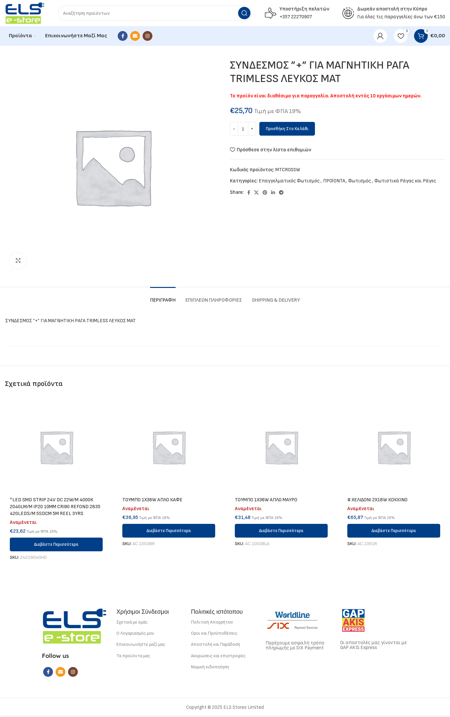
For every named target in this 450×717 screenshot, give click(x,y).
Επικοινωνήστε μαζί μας (140, 644)
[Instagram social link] (147, 36)
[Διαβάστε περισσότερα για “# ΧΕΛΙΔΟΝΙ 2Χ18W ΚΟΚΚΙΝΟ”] (393, 531)
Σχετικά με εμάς (131, 622)
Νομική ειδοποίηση (210, 667)
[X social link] (256, 192)
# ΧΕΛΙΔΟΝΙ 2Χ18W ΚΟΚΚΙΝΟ (377, 500)
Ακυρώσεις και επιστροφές (218, 656)
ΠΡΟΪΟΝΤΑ (334, 181)
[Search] (155, 13)
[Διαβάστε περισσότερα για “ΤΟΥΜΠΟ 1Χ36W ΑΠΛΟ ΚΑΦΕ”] (168, 531)
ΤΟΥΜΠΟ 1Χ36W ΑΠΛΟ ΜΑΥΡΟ (266, 500)
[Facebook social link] (123, 36)
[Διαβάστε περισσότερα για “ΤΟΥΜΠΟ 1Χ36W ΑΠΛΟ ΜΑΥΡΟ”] (281, 531)
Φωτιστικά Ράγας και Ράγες (405, 181)
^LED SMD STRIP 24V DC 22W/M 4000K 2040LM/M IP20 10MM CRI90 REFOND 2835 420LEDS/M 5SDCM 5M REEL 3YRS (55, 507)
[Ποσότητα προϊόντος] (243, 129)
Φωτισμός (359, 181)
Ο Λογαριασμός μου (135, 633)
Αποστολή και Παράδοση (215, 644)
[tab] (163, 297)
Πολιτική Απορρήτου (212, 622)
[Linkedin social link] (273, 192)
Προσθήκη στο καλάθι (287, 128)
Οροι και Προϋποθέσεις (214, 633)
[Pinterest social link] (265, 192)
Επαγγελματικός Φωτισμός (289, 181)
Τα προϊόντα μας (133, 656)
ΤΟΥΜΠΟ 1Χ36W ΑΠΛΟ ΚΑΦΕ (152, 500)
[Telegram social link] (281, 192)
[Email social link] (135, 36)
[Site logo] (25, 13)
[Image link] (74, 626)
